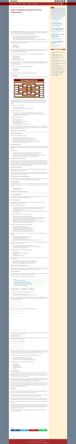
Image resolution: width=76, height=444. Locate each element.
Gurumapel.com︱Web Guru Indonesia (38, 442)
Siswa (15, 3)
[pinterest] (33, 430)
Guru (20, 3)
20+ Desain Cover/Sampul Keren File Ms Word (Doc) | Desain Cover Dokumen (58, 42)
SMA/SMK (34, 3)
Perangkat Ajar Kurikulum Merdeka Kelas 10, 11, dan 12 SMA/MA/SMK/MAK (58, 35)
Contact (37, 440)
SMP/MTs (29, 3)
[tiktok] (62, 1)
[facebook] (55, 1)
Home (12, 3)
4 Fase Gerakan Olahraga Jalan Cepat (20, 280)
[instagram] (64, 1)
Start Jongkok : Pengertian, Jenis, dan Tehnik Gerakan (22, 282)
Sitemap (41, 440)
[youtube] (60, 1)
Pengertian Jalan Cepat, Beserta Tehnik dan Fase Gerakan (23, 283)
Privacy (44, 440)
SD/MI (24, 3)
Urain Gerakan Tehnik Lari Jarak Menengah (21, 285)
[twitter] (57, 1)
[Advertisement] (29, 23)
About (34, 440)
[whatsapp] (42, 430)
